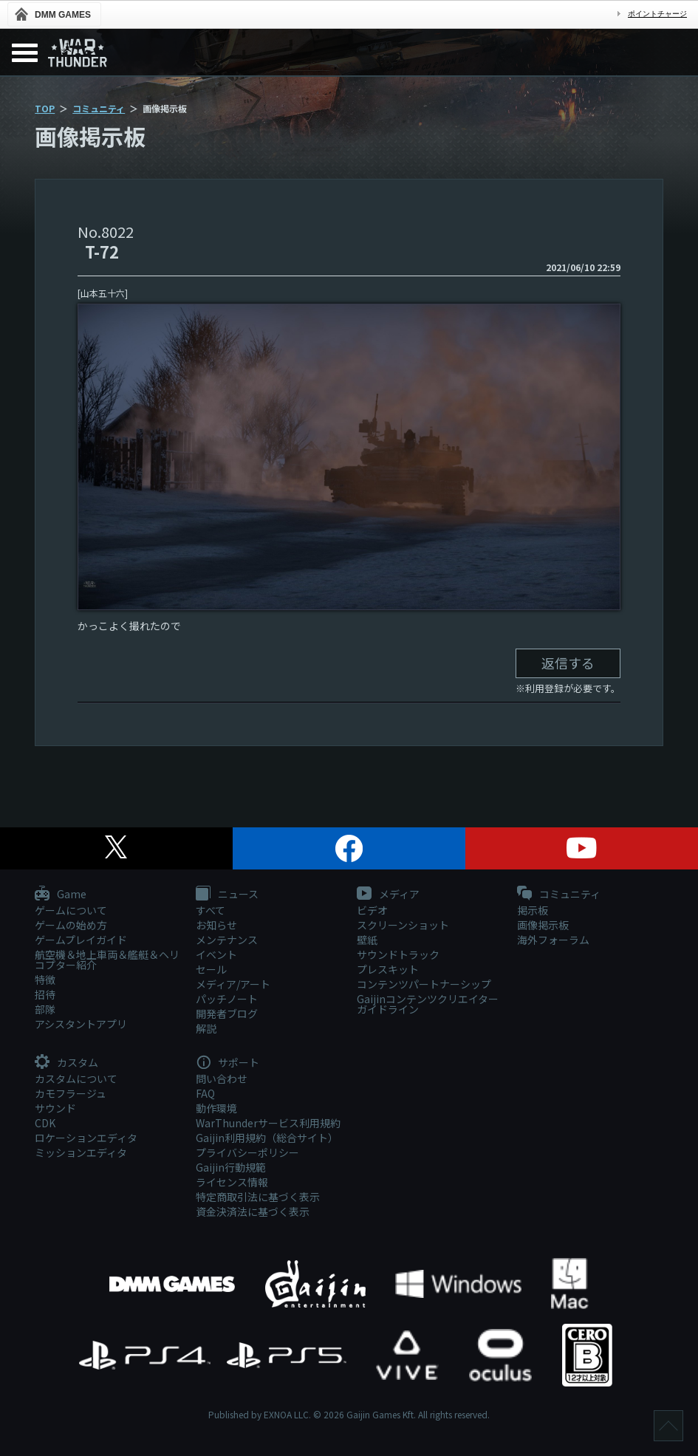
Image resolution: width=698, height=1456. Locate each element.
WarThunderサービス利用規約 (268, 1123)
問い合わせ (221, 1078)
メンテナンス (227, 939)
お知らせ (216, 925)
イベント (216, 954)
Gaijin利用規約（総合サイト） (267, 1137)
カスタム (66, 1063)
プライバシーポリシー (247, 1152)
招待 (45, 994)
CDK (45, 1123)
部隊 (45, 1009)
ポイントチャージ (657, 14)
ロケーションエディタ (86, 1137)
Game (60, 894)
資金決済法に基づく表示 (252, 1211)
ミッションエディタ (81, 1152)
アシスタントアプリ (81, 1024)
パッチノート (227, 999)
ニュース (227, 894)
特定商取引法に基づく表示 (258, 1197)
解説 (206, 1028)
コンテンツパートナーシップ (424, 984)
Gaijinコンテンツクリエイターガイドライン (428, 1004)
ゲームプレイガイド (81, 939)
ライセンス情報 (232, 1182)
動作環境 (216, 1108)
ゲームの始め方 (71, 925)
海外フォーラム (553, 939)
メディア (388, 894)
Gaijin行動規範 (231, 1167)
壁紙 (367, 939)
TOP (45, 108)
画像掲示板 (543, 925)
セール (211, 969)
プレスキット (388, 969)
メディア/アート (233, 984)
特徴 (45, 979)
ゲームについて (71, 910)
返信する (568, 662)
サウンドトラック (398, 954)
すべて (210, 910)
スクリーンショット (403, 925)
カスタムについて (76, 1078)
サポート (227, 1063)
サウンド (55, 1108)
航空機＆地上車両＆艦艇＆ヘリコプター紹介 (107, 959)
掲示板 (532, 910)
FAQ (205, 1093)
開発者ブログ (227, 1013)
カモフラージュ (70, 1093)
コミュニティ (98, 108)
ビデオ (372, 910)
